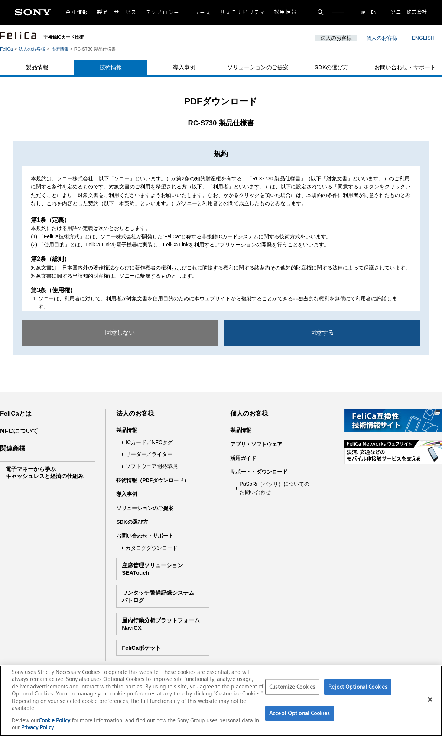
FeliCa (6, 49)
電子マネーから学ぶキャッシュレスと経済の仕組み (45, 473)
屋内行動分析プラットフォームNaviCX (161, 624)
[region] (221, 700)
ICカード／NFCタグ (149, 442)
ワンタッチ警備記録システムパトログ (158, 596)
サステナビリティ (243, 12)
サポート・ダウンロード (258, 472)
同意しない (120, 332)
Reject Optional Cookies (357, 687)
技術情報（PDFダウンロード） (152, 480)
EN (373, 12)
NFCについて (19, 431)
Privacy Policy (37, 727)
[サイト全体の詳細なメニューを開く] (338, 12)
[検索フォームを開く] (320, 12)
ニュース (199, 12)
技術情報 (60, 49)
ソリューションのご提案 (258, 67)
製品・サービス (117, 12)
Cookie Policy (55, 720)
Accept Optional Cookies (299, 713)
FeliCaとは (16, 413)
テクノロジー (163, 12)
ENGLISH (423, 38)
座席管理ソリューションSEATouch (152, 569)
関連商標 (12, 448)
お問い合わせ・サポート (405, 67)
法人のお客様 (336, 38)
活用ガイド (243, 458)
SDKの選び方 (331, 67)
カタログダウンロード (152, 548)
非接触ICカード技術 (63, 37)
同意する (322, 332)
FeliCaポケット (141, 648)
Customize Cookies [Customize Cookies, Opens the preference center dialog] (292, 687)
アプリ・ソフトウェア (256, 444)
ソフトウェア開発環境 (152, 466)
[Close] (430, 699)
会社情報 (76, 12)
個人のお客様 (381, 38)
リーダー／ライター (149, 454)
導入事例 (184, 67)
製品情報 (37, 67)
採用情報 (285, 12)
